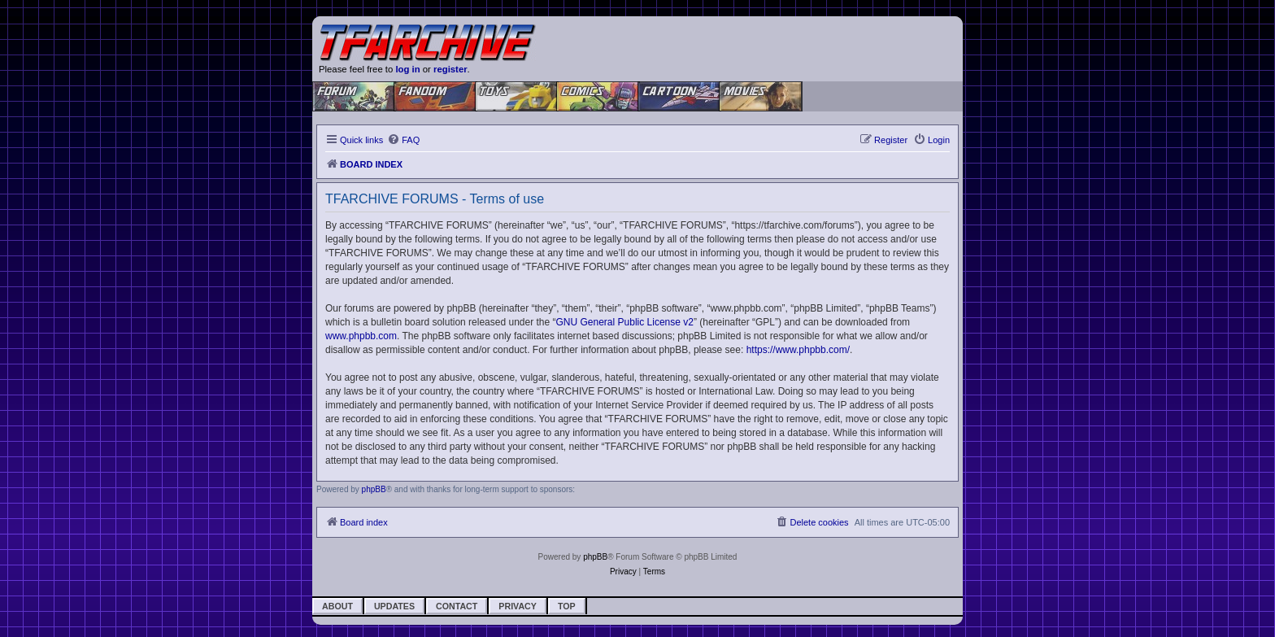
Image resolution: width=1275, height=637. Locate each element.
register (450, 69)
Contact (456, 606)
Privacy (517, 606)
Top (567, 606)
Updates (394, 606)
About (337, 606)
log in (407, 69)
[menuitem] (403, 140)
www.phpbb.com (361, 336)
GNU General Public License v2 (625, 322)
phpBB (374, 489)
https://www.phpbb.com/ (798, 350)
